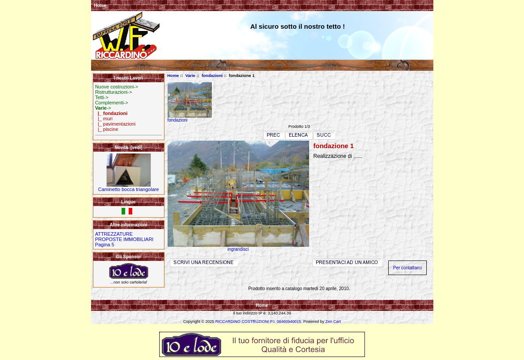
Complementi (302, 65)
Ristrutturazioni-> (113, 92)
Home (100, 5)
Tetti (278, 65)
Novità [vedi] (128, 147)
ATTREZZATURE (114, 234)
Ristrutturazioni (251, 65)
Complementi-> (111, 102)
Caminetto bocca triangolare (128, 187)
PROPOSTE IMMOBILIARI (124, 239)
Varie (190, 75)
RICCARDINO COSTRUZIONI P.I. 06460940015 (258, 321)
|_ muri (104, 118)
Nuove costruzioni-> (116, 86)
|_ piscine (106, 129)
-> (103, 108)
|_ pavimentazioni (115, 123)
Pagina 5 (104, 244)
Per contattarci (407, 267)
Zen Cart (333, 321)
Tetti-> (101, 97)
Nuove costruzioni (210, 65)
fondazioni (212, 75)
